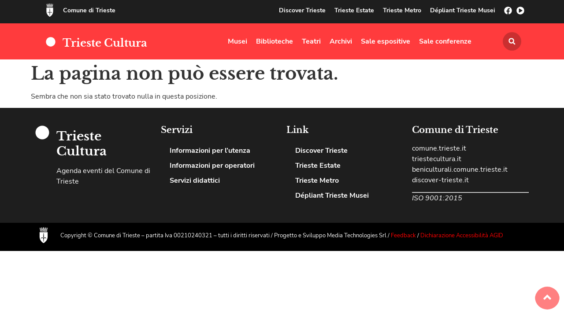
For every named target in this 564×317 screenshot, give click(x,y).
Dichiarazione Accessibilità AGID (461, 236)
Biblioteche (274, 41)
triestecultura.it (436, 159)
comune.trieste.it (439, 148)
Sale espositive (385, 41)
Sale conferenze (445, 41)
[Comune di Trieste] (49, 10)
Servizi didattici (195, 180)
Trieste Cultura (105, 43)
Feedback (404, 236)
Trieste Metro (402, 10)
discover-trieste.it (440, 180)
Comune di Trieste (89, 10)
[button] (512, 41)
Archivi (341, 41)
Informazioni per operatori (212, 165)
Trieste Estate (354, 10)
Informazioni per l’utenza (210, 150)
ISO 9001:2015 (437, 198)
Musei (237, 41)
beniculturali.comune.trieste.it (460, 169)
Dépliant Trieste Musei (462, 10)
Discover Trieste (302, 10)
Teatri (311, 41)
